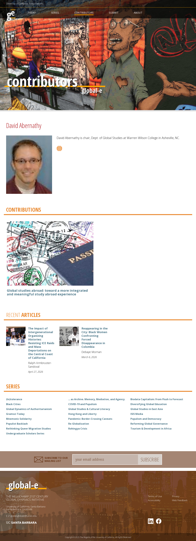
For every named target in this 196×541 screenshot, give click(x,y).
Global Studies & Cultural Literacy (89, 409)
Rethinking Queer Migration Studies (28, 428)
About (138, 12)
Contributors (84, 12)
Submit (114, 12)
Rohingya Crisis (77, 428)
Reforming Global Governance (149, 423)
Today (32, 12)
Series (55, 12)
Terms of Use (155, 496)
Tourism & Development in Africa (151, 428)
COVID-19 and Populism (82, 404)
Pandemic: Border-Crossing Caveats (90, 418)
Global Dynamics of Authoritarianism (29, 409)
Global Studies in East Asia (146, 409)
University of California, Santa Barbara (24, 3)
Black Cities (13, 404)
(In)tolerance (14, 399)
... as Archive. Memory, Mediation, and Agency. (96, 399)
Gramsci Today (15, 414)
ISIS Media (136, 414)
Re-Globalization (78, 423)
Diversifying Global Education (148, 404)
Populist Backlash (17, 423)
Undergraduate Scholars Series (25, 433)
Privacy (175, 496)
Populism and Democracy (145, 418)
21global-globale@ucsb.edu (22, 515)
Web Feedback (179, 500)
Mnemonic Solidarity (19, 418)
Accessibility (154, 500)
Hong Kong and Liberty (82, 414)
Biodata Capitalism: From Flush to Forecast (156, 399)
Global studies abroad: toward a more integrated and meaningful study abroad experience (47, 292)
